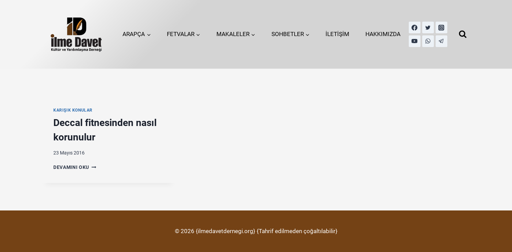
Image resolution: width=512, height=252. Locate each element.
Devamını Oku (74, 167)
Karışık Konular (73, 110)
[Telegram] (441, 41)
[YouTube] (414, 41)
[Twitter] (428, 27)
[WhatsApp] (428, 41)
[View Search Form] (463, 34)
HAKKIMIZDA (383, 34)
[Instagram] (441, 27)
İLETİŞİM (337, 34)
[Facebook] (414, 27)
